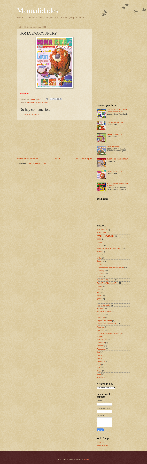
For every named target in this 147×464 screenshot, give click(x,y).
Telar (98, 368)
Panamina (100, 327)
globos (99, 299)
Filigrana (100, 286)
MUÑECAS (101, 317)
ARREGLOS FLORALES (105, 236)
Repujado (100, 346)
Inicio (57, 158)
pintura (99, 336)
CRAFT (99, 264)
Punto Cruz (101, 343)
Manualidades (37, 11)
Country (99, 261)
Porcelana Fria (102, 339)
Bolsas (99, 242)
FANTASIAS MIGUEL (114, 134)
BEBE (99, 239)
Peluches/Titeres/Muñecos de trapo (109, 333)
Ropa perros (101, 349)
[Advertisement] (54, 138)
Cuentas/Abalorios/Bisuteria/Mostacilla (110, 267)
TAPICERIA (101, 361)
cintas (99, 255)
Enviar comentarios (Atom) (36, 163)
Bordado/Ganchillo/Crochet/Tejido (109, 249)
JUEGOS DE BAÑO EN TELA (117, 159)
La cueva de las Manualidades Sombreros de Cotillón (117, 111)
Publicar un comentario (31, 114)
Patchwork (100, 330)
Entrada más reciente (27, 158)
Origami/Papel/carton (104, 321)
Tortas (99, 371)
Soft (98, 352)
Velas (99, 374)
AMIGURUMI (101, 233)
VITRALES (101, 377)
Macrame (100, 308)
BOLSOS (100, 245)
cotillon (99, 258)
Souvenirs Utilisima (113, 147)
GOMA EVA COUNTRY (115, 171)
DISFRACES (101, 274)
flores (99, 292)
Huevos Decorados (103, 305)
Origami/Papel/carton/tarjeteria (107, 324)
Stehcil (99, 355)
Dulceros (100, 277)
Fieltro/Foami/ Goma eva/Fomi (37, 102)
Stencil (99, 358)
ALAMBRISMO (102, 230)
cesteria (99, 252)
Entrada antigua (84, 158)
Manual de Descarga (104, 311)
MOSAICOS (101, 314)
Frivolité (99, 296)
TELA (99, 365)
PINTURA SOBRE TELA (115, 122)
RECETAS (100, 442)
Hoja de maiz (101, 302)
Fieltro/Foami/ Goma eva (105, 280)
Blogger (86, 459)
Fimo (99, 289)
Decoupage (101, 270)
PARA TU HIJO (102, 445)
